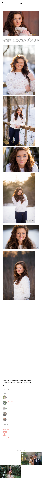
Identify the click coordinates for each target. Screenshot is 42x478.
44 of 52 (9, 419)
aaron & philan (6, 380)
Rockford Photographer (14, 380)
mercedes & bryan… (11, 408)
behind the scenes (6, 430)
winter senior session (27, 382)
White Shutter (12, 382)
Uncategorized (5, 438)
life (3, 435)
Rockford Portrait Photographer (25, 380)
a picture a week (6, 429)
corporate (5, 432)
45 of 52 (9, 414)
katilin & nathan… (10, 403)
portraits (25, 7)
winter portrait (19, 382)
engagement (5, 434)
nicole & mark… (10, 397)
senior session (6, 382)
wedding (4, 440)
